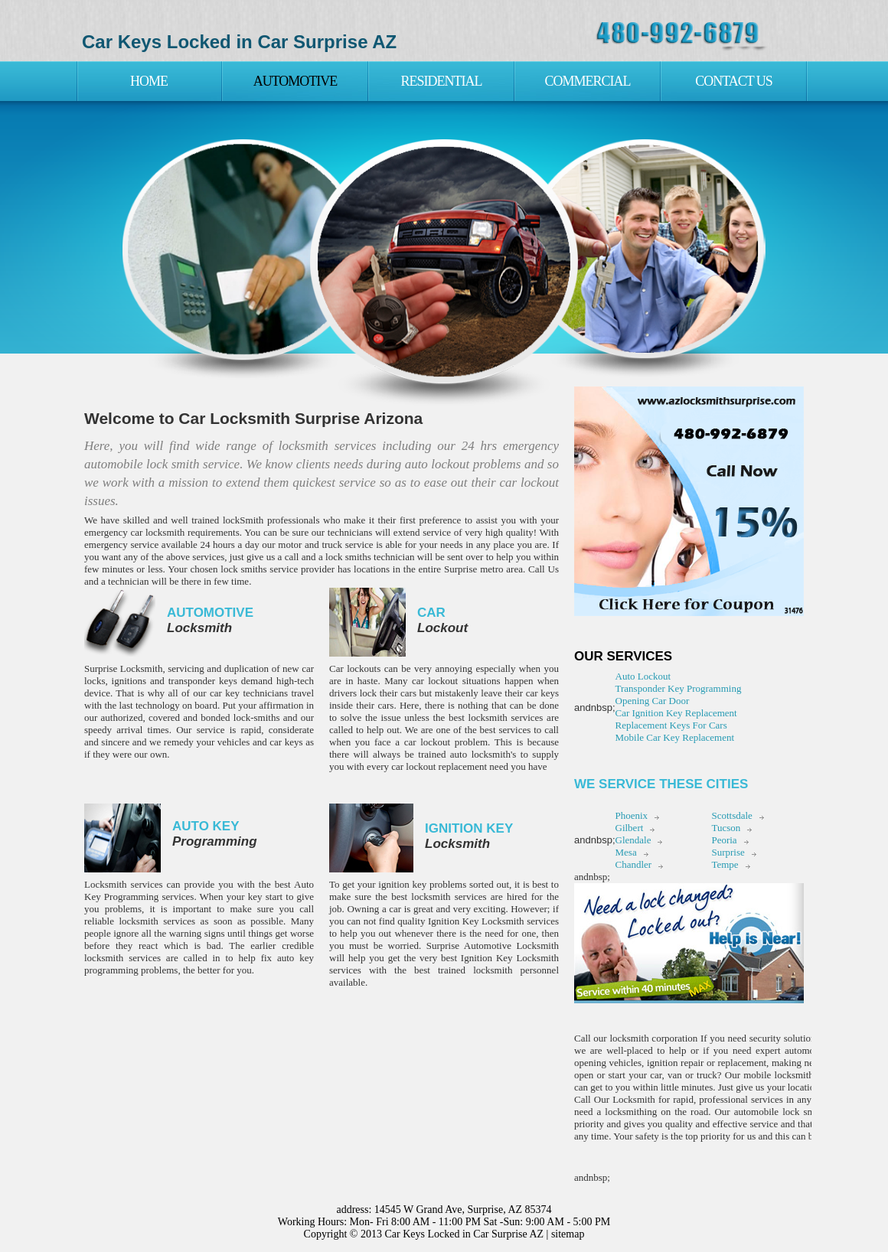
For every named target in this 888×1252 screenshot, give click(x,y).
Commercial (587, 81)
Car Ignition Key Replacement (676, 713)
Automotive (295, 81)
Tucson (725, 827)
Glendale (633, 840)
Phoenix (631, 815)
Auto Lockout (643, 676)
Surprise (727, 852)
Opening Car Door (652, 700)
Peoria (723, 840)
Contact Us (733, 81)
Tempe (724, 864)
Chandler (633, 864)
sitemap (568, 1234)
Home (149, 81)
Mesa (626, 852)
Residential (441, 81)
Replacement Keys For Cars (671, 725)
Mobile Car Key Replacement (675, 737)
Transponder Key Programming (678, 688)
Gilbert (629, 827)
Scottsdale (731, 815)
